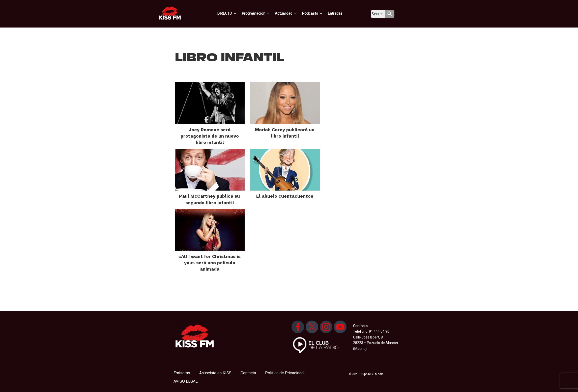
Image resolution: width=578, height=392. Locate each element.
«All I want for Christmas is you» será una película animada (209, 263)
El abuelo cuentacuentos (284, 196)
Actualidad (292, 13)
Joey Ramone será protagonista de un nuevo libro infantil (210, 136)
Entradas (339, 13)
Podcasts (318, 13)
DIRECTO (235, 13)
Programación (263, 13)
